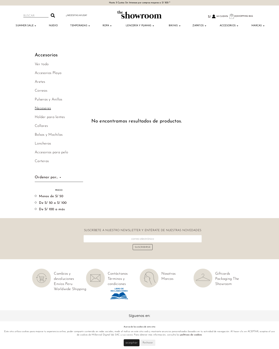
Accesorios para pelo (51, 152)
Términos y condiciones (117, 281)
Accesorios (229, 25)
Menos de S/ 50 (51, 196)
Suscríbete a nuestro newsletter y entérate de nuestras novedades (142, 230)
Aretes (40, 82)
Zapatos (199, 25)
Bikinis (174, 25)
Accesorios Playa (48, 73)
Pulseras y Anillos (48, 99)
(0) (241, 16)
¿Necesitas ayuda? (76, 15)
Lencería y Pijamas (140, 25)
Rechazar (148, 342)
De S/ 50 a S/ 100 (53, 203)
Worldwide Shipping (70, 289)
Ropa (107, 25)
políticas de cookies (191, 335)
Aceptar (131, 342)
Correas (41, 91)
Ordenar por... (48, 177)
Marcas (257, 25)
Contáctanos (118, 274)
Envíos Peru (63, 284)
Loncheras (43, 143)
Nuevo (53, 25)
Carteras (42, 161)
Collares (41, 126)
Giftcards (222, 274)
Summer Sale (26, 25)
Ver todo (42, 64)
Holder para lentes (50, 117)
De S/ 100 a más (52, 209)
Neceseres (43, 108)
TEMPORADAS (80, 25)
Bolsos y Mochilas (48, 135)
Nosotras (168, 274)
